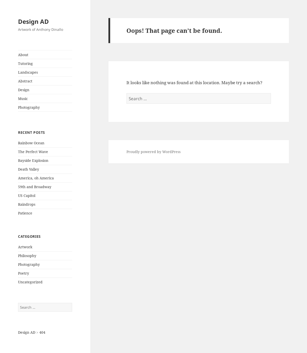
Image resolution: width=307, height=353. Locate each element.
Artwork (25, 247)
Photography (29, 107)
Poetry (23, 273)
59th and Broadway (34, 186)
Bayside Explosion (33, 160)
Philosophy (27, 255)
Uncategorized (30, 282)
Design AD (33, 21)
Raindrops (26, 204)
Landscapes (28, 72)
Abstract (25, 81)
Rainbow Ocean (31, 143)
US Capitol (26, 195)
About (23, 54)
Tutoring (25, 63)
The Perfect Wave (33, 151)
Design (23, 89)
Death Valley (28, 169)
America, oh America (36, 178)
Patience (25, 213)
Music (23, 98)
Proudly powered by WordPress (153, 151)
